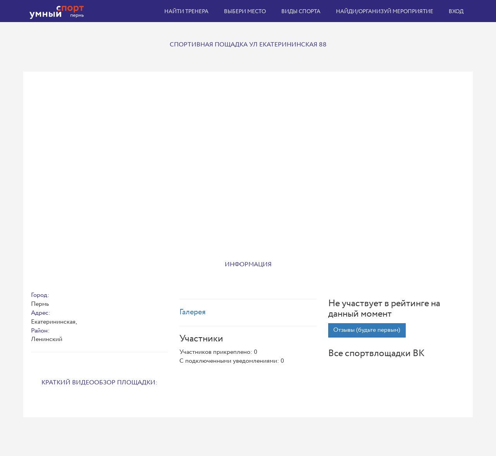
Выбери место (245, 11)
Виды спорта (300, 11)
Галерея (192, 312)
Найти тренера (186, 11)
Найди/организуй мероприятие (384, 11)
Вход (456, 11)
